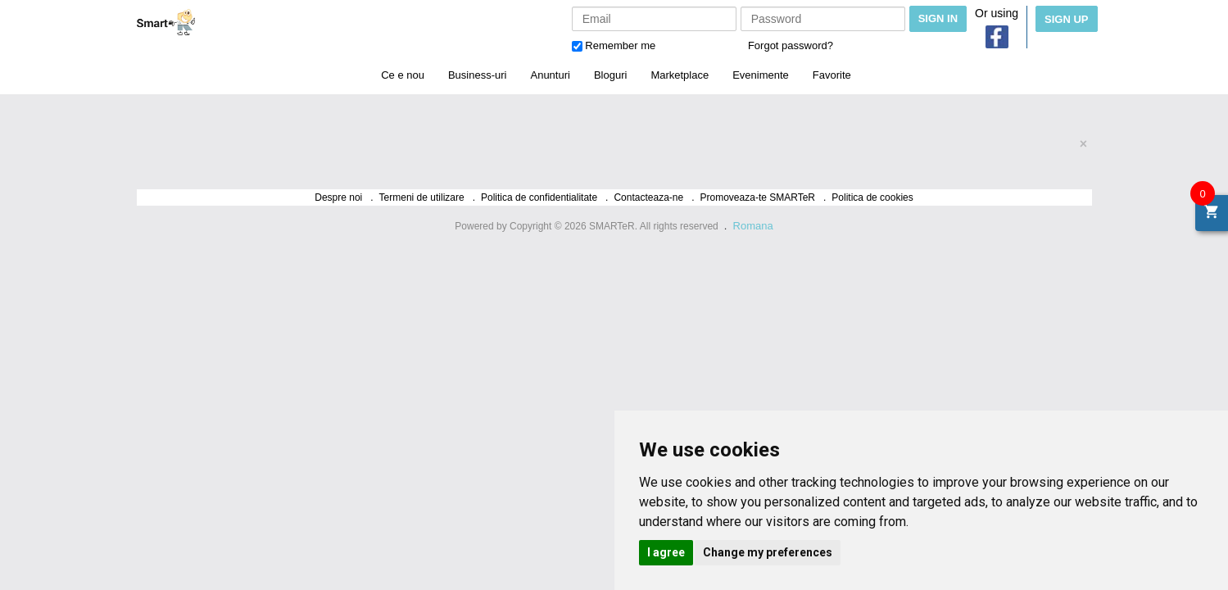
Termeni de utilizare (421, 197)
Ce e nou (402, 75)
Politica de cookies (872, 197)
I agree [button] (666, 552)
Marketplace (679, 75)
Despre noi (338, 197)
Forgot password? (790, 45)
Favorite (832, 75)
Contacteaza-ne (648, 197)
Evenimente (760, 75)
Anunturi (549, 75)
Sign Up (1066, 19)
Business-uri (477, 75)
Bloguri (610, 75)
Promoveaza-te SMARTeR (758, 197)
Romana (753, 226)
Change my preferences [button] (767, 552)
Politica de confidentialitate (539, 197)
